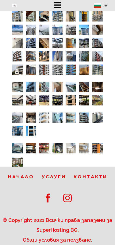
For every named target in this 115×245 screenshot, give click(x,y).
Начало (21, 177)
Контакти (90, 177)
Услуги (54, 177)
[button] (57, 5)
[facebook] (48, 198)
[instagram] (67, 198)
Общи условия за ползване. (57, 240)
